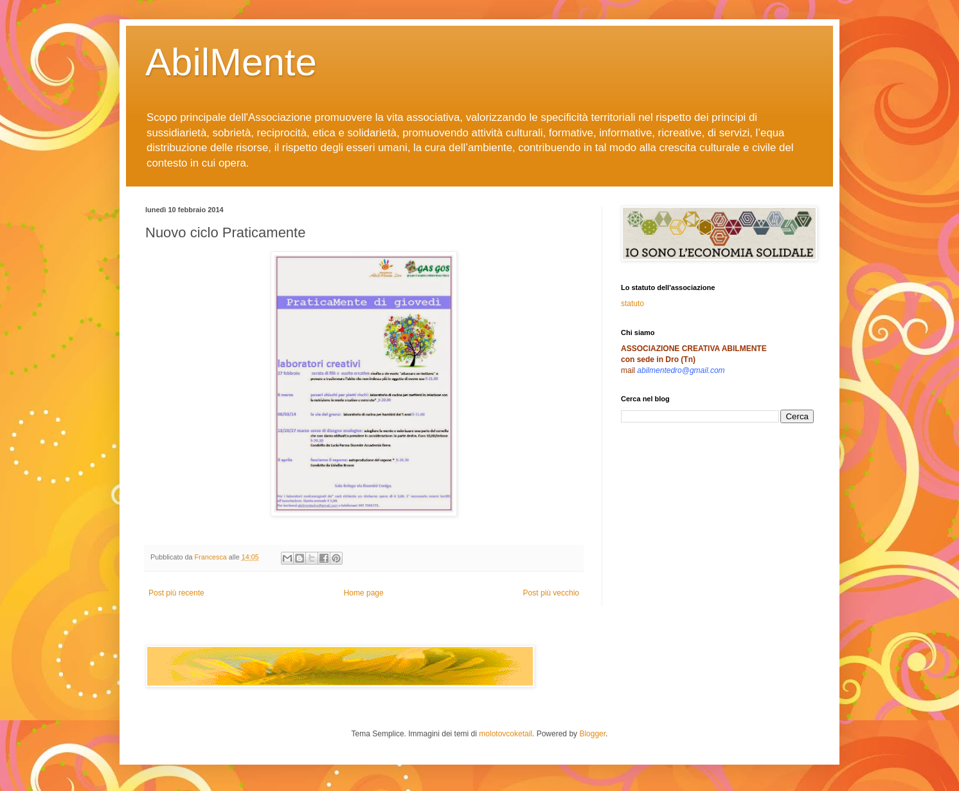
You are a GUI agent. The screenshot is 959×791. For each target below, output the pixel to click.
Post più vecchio (551, 592)
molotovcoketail (505, 733)
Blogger (592, 733)
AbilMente (231, 62)
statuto (632, 303)
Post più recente (176, 592)
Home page (364, 592)
